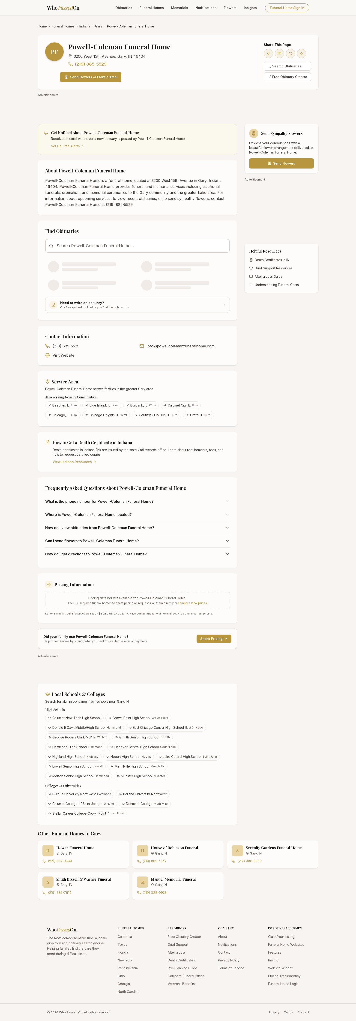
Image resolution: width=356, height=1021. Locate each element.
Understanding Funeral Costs (274, 285)
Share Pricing (214, 639)
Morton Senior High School (78, 776)
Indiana (84, 26)
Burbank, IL (141, 405)
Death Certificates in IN (269, 260)
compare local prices (192, 603)
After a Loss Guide (266, 276)
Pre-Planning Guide (182, 968)
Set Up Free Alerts (67, 146)
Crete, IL (198, 415)
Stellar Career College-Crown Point (86, 813)
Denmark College (145, 804)
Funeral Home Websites (286, 944)
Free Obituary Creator (287, 77)
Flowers (230, 8)
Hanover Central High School (143, 747)
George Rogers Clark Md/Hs (77, 737)
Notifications (205, 8)
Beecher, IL (63, 405)
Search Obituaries (284, 66)
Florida (123, 952)
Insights (250, 8)
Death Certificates (181, 960)
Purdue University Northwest (79, 794)
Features (274, 952)
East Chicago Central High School (166, 727)
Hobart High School (128, 757)
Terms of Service (231, 968)
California (125, 937)
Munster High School (141, 776)
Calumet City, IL (181, 405)
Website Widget (280, 968)
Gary (98, 26)
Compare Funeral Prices (186, 976)
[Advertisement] (176, 108)
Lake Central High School (188, 757)
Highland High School (73, 757)
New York (125, 960)
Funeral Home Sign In (287, 8)
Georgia (124, 984)
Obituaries (123, 8)
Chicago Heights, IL (106, 415)
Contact (224, 952)
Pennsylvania (128, 968)
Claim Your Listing (281, 937)
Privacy (274, 1012)
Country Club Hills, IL (156, 415)
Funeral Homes (152, 8)
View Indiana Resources (74, 462)
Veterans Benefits (181, 984)
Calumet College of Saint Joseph (81, 804)
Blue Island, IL (101, 405)
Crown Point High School (138, 718)
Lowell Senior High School (75, 766)
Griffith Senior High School (142, 737)
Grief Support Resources (271, 268)
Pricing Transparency (284, 976)
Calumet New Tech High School (74, 718)
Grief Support (178, 944)
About (222, 937)
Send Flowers (281, 163)
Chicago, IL (63, 415)
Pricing (273, 960)
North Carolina (128, 992)
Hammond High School (75, 747)
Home (42, 26)
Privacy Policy (228, 960)
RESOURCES (177, 928)
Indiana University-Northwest (143, 794)
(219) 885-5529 (87, 64)
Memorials (179, 8)
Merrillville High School (138, 766)
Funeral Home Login (283, 984)
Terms (288, 1012)
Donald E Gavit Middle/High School (84, 727)
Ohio (121, 976)
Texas (122, 944)
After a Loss (177, 952)
